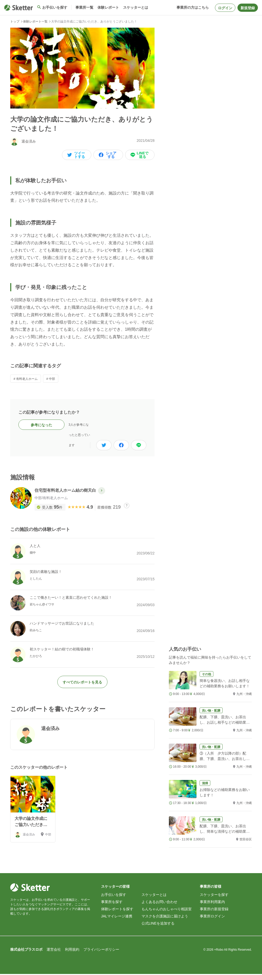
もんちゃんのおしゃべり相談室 (166, 910)
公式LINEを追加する (157, 924)
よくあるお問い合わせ (159, 903)
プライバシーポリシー (101, 950)
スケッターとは (154, 896)
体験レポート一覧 (35, 21)
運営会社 (54, 950)
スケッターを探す (214, 896)
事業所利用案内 (212, 903)
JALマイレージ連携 (116, 917)
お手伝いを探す (113, 896)
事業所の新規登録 (214, 910)
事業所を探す (112, 903)
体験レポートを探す (117, 910)
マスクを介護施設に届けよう (164, 917)
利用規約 (72, 950)
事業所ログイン (212, 917)
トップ (14, 21)
